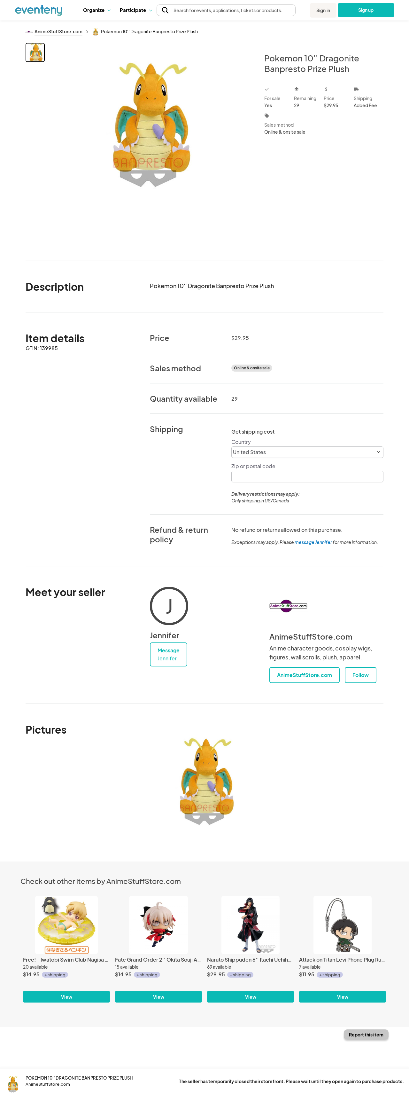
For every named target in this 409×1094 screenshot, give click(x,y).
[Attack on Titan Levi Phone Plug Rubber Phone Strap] (342, 925)
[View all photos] (150, 146)
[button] (96, 10)
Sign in (323, 10)
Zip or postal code (253, 466)
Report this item (366, 1034)
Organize (96, 10)
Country (241, 441)
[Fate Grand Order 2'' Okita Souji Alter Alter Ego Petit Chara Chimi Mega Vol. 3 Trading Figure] (158, 925)
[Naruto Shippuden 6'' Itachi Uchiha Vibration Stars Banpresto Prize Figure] (250, 925)
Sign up (366, 10)
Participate (136, 10)
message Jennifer (313, 542)
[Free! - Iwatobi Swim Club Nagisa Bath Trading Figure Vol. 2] (66, 925)
